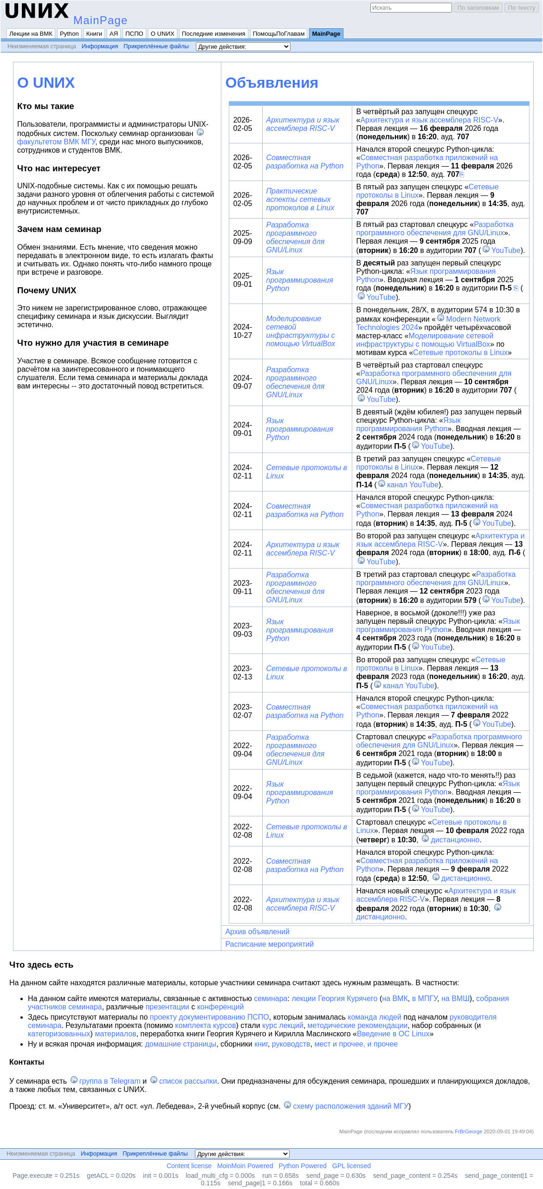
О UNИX (163, 33)
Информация (100, 46)
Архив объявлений (257, 932)
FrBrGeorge (468, 1131)
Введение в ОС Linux (393, 1034)
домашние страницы (180, 1044)
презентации (167, 1007)
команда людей (374, 1017)
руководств (291, 1044)
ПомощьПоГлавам (279, 33)
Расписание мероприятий (269, 944)
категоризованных (59, 1034)
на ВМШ (455, 998)
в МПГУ (424, 998)
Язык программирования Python (299, 280)
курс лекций (283, 1025)
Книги (94, 33)
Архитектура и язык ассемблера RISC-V (303, 124)
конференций (220, 1007)
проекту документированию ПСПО (209, 1017)
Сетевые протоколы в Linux (460, 352)
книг (261, 1044)
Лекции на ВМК (30, 33)
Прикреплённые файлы (155, 46)
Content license (189, 1166)
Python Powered (303, 1166)
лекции (303, 998)
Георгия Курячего (347, 998)
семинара (270, 998)
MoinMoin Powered (245, 1166)
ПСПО (134, 33)
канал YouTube (413, 485)
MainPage (100, 20)
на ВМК (395, 998)
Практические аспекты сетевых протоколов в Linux (300, 199)
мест (322, 1044)
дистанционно (455, 840)
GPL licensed (351, 1166)
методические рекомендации (358, 1025)
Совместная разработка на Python (305, 162)
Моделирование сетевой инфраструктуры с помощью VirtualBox (301, 331)
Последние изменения (214, 33)
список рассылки (188, 1081)
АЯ (114, 33)
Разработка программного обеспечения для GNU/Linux (295, 237)
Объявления (271, 82)
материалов (115, 1034)
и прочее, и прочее (365, 1044)
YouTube (506, 250)
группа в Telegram (110, 1081)
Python (69, 33)
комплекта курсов (205, 1025)
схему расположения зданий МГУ (350, 1106)
